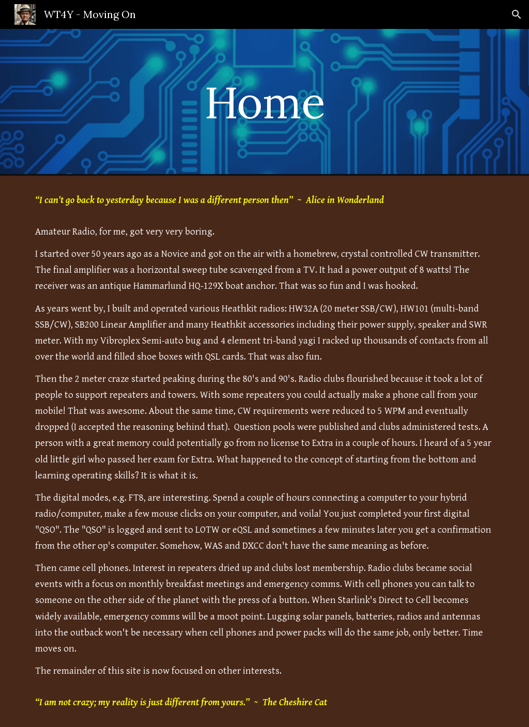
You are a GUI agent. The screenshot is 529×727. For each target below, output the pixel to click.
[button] (516, 14)
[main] (264, 102)
